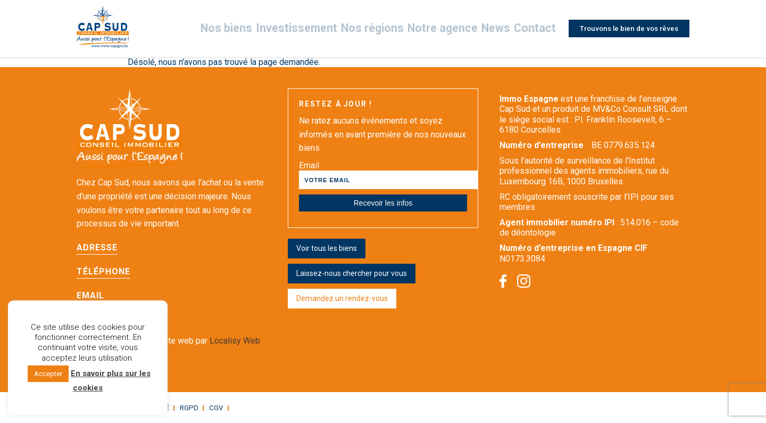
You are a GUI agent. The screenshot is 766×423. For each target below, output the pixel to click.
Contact (532, 28)
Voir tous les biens (326, 248)
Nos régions (384, 28)
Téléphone (103, 271)
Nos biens (258, 28)
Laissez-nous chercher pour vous (351, 273)
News (494, 28)
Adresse (97, 247)
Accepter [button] (48, 374)
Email (90, 295)
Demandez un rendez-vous (342, 298)
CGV (205, 407)
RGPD (180, 407)
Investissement (319, 28)
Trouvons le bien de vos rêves (626, 28)
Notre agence (445, 28)
